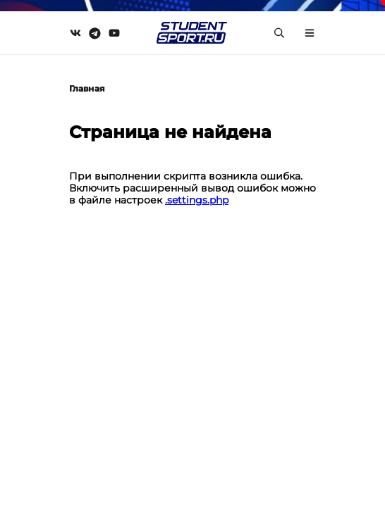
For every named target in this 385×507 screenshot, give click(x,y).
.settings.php (196, 200)
